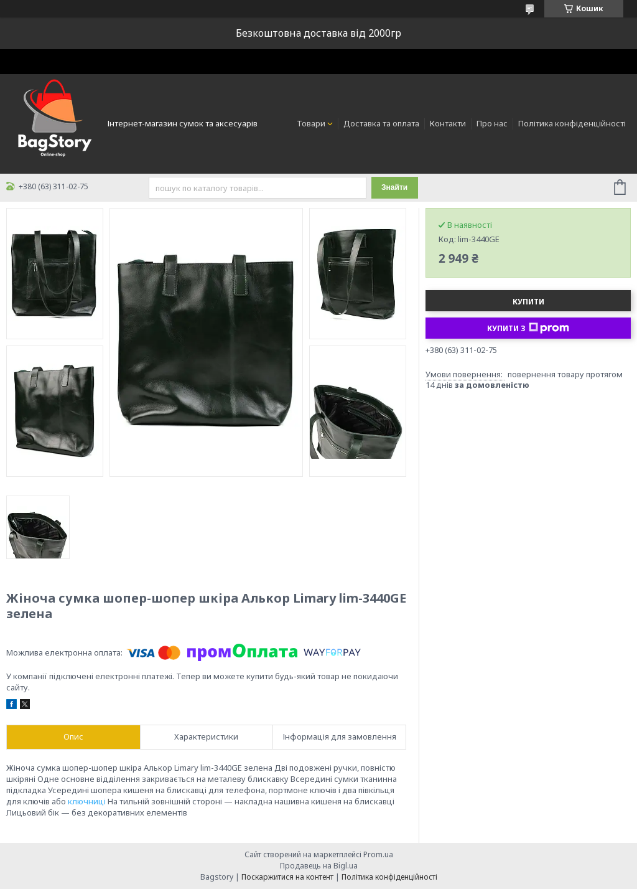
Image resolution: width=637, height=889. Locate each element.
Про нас (492, 123)
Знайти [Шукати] (394, 187)
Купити (528, 301)
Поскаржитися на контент (287, 877)
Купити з (528, 328)
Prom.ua (378, 854)
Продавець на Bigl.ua (319, 865)
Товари (311, 123)
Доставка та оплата (381, 123)
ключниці (87, 801)
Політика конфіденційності (572, 123)
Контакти (448, 123)
